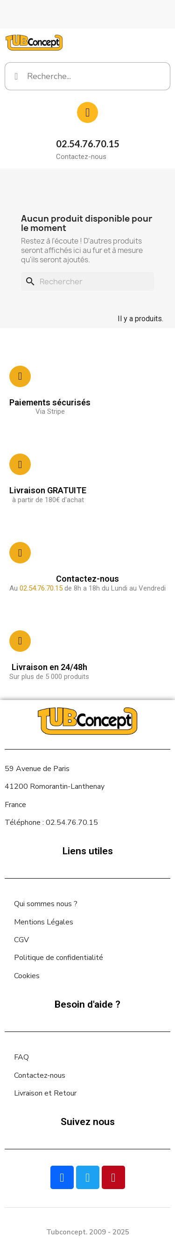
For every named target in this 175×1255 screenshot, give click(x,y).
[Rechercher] (87, 281)
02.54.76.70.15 (87, 143)
